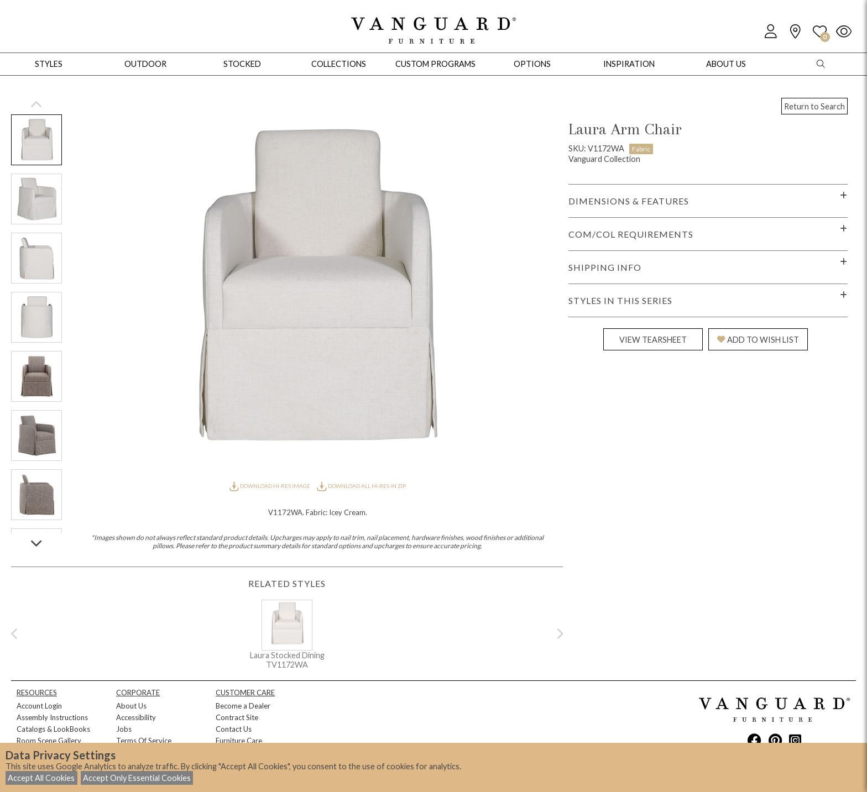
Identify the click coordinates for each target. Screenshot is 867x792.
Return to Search (814, 106)
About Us (131, 705)
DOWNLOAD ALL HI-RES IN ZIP (361, 485)
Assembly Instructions (52, 717)
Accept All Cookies (41, 778)
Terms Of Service (143, 740)
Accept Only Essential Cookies (137, 778)
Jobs (124, 729)
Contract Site (237, 717)
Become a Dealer (243, 705)
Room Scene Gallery (49, 740)
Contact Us (234, 729)
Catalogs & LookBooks (53, 729)
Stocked (242, 64)
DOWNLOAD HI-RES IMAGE (270, 485)
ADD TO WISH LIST (758, 339)
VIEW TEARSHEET (653, 339)
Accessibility (136, 717)
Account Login (39, 705)
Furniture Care (239, 740)
